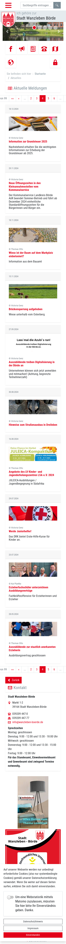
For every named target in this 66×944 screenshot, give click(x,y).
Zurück (13, 680)
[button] (7, 31)
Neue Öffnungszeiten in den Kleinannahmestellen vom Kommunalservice (25, 186)
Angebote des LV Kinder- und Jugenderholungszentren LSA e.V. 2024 (31, 473)
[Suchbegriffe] (37, 5)
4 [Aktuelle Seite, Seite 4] (42, 98)
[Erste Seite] (12, 98)
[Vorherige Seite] (19, 98)
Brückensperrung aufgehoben (25, 309)
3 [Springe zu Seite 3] (36, 98)
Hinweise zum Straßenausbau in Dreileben (33, 424)
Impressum (33, 928)
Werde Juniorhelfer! (20, 531)
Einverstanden (33, 935)
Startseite (40, 73)
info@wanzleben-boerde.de (27, 722)
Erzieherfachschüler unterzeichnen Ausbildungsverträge (28, 589)
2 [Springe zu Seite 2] (31, 98)
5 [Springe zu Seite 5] (48, 98)
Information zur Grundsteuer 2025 (28, 141)
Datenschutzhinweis (33, 921)
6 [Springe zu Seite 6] (54, 98)
